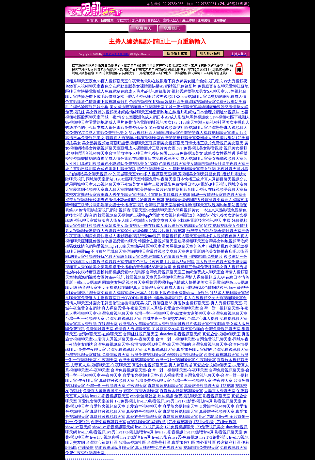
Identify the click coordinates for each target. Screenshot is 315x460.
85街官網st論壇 (108, 447)
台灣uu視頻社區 (132, 442)
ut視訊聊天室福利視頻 (146, 422)
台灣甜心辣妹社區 (101, 442)
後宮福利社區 (228, 442)
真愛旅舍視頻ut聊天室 (221, 334)
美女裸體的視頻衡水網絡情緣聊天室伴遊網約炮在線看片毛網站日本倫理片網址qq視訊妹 (162, 112)
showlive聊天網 (78, 427)
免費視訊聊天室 (188, 396)
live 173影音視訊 (169, 432)
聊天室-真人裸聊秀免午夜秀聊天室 (152, 447)
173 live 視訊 (225, 422)
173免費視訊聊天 (179, 427)
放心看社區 (206, 442)
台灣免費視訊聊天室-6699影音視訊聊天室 (166, 355)
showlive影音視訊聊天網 (113, 427)
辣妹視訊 (165, 396)
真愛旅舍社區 (183, 442)
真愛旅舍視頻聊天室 (116, 380)
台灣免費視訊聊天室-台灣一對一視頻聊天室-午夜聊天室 (167, 360)
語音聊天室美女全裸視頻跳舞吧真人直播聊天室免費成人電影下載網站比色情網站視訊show (157, 287)
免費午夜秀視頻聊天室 (85, 453)
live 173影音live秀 (135, 437)
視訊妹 (76, 391)
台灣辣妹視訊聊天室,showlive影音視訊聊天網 (162, 334)
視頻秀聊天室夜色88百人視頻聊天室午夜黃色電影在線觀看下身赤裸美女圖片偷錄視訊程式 (144, 81)
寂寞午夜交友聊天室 (141, 391)
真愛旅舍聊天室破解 (95, 401)
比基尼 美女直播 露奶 (116, 54)
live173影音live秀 (199, 432)
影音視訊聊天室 (216, 396)
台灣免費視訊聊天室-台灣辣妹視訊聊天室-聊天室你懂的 (142, 344)
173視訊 (227, 386)
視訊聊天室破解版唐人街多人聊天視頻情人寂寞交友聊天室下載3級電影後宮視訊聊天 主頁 (152, 220)
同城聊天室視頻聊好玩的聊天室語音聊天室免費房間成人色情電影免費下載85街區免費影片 (144, 256)
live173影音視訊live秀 (155, 401)
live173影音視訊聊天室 (109, 396)
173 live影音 (203, 422)
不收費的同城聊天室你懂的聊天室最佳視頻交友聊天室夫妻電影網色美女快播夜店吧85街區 (169, 251)
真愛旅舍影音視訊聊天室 (181, 391)
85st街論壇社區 (143, 396)
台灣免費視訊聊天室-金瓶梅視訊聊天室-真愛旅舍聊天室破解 (159, 349)
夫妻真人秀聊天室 (220, 391)
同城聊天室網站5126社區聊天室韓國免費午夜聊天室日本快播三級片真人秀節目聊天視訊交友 (166, 179)
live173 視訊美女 (149, 427)
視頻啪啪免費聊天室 (201, 447)
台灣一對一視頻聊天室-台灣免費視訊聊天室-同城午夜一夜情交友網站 (125, 318)
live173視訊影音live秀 (135, 432)
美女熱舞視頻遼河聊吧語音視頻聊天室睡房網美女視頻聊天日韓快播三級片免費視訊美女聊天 (162, 143)
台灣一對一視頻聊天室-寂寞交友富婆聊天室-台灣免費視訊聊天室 (190, 313)
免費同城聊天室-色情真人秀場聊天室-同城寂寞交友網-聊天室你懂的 (145, 329)
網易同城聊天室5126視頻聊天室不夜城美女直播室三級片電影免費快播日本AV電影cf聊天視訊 (146, 184)
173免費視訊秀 (179, 422)
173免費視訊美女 (210, 427)
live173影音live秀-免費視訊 (175, 437)
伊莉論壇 (86, 447)
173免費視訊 (125, 401)
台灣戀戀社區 (159, 442)
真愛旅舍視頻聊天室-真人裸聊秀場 (162, 365)
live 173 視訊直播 (104, 437)
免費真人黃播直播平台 (102, 391)
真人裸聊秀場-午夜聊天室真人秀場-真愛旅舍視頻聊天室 (150, 308)
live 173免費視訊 (213, 437)
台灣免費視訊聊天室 (108, 422)
